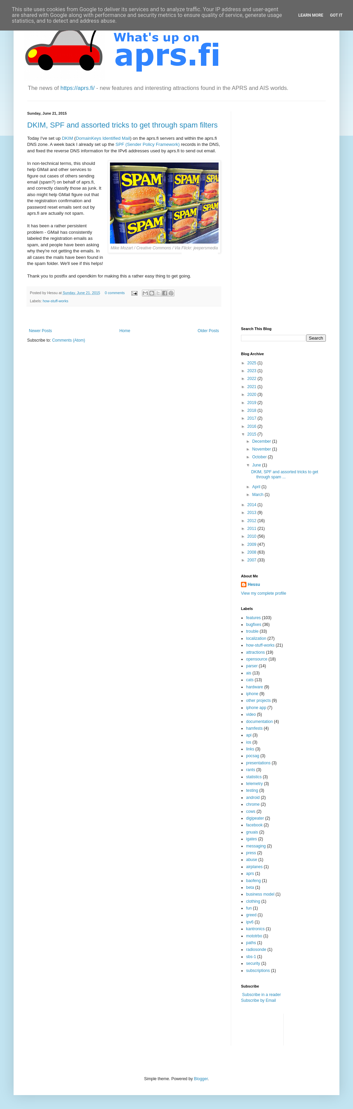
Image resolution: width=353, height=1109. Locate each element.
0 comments (115, 293)
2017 (252, 418)
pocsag (252, 755)
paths (251, 942)
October (260, 457)
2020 (252, 394)
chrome (253, 804)
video (251, 714)
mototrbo (254, 936)
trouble (252, 631)
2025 (252, 363)
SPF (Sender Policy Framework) (147, 144)
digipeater (255, 818)
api (249, 735)
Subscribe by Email (258, 1000)
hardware (254, 687)
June (257, 465)
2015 (252, 434)
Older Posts (208, 330)
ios (248, 742)
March (258, 494)
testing (252, 790)
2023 (252, 370)
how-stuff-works (55, 301)
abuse (251, 859)
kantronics (255, 928)
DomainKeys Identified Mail (103, 138)
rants (250, 769)
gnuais (252, 832)
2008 (252, 552)
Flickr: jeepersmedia (200, 248)
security (253, 963)
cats (250, 679)
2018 (252, 410)
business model (260, 894)
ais (248, 673)
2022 (252, 378)
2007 (252, 560)
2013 (252, 512)
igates (251, 839)
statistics (254, 777)
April (256, 486)
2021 (252, 386)
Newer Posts (40, 330)
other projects (258, 700)
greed (251, 915)
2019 (252, 402)
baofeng (253, 880)
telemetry (254, 783)
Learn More (310, 15)
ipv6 (250, 922)
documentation (259, 721)
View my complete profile (263, 593)
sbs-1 (251, 956)
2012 (252, 520)
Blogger (201, 1078)
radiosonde (256, 949)
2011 (252, 528)
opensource (256, 659)
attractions (255, 652)
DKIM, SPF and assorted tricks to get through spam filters (122, 125)
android (253, 797)
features (253, 617)
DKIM (67, 138)
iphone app (256, 707)
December (262, 441)
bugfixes (253, 624)
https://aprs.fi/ (77, 88)
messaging (256, 846)
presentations (258, 763)
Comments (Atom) (68, 340)
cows (250, 811)
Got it (336, 15)
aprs (250, 873)
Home (124, 330)
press (251, 852)
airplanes (254, 866)
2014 (252, 504)
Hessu (254, 584)
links (250, 749)
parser (252, 666)
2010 (252, 536)
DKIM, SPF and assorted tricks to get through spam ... (284, 474)
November (262, 449)
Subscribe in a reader (261, 994)
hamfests (254, 728)
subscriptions (258, 970)
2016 (252, 426)
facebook (254, 825)
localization (256, 638)
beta (250, 887)
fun (249, 908)
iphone (252, 693)
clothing (253, 901)
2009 (252, 544)
